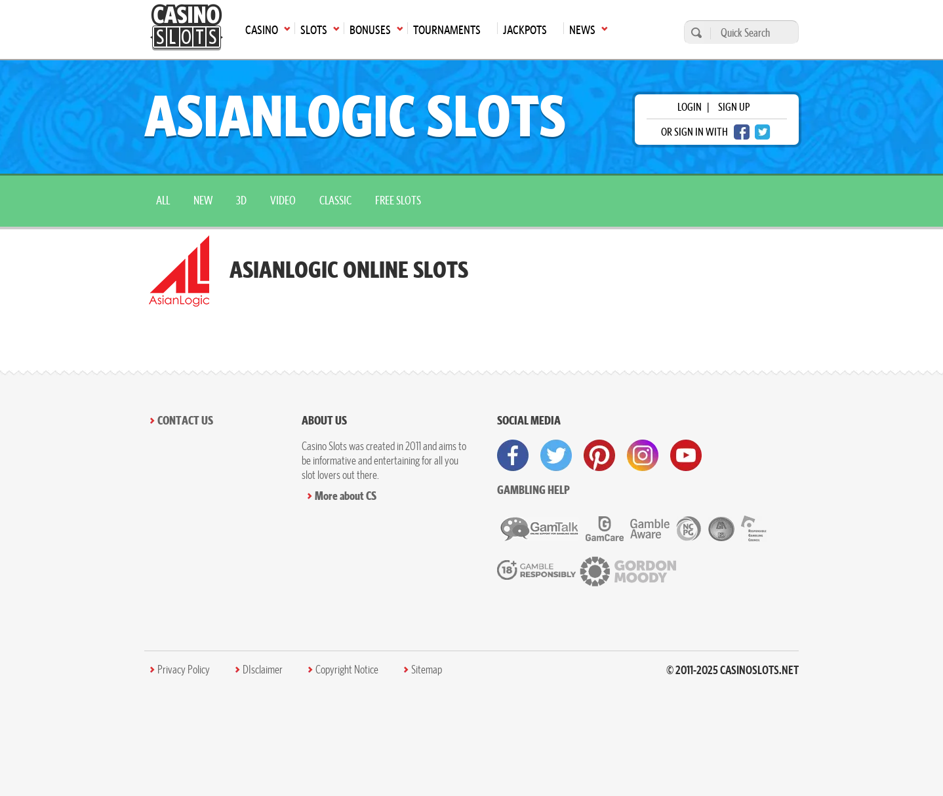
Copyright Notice (346, 669)
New (202, 200)
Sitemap (426, 669)
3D (241, 200)
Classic (335, 200)
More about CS (345, 495)
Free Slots (398, 200)
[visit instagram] (642, 455)
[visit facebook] (513, 455)
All (163, 200)
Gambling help (533, 490)
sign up (734, 106)
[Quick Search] (751, 32)
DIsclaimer (263, 669)
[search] (694, 32)
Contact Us (185, 420)
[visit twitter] (556, 455)
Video (283, 200)
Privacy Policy (183, 669)
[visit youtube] (686, 455)
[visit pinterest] (599, 455)
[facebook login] (742, 132)
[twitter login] (763, 132)
